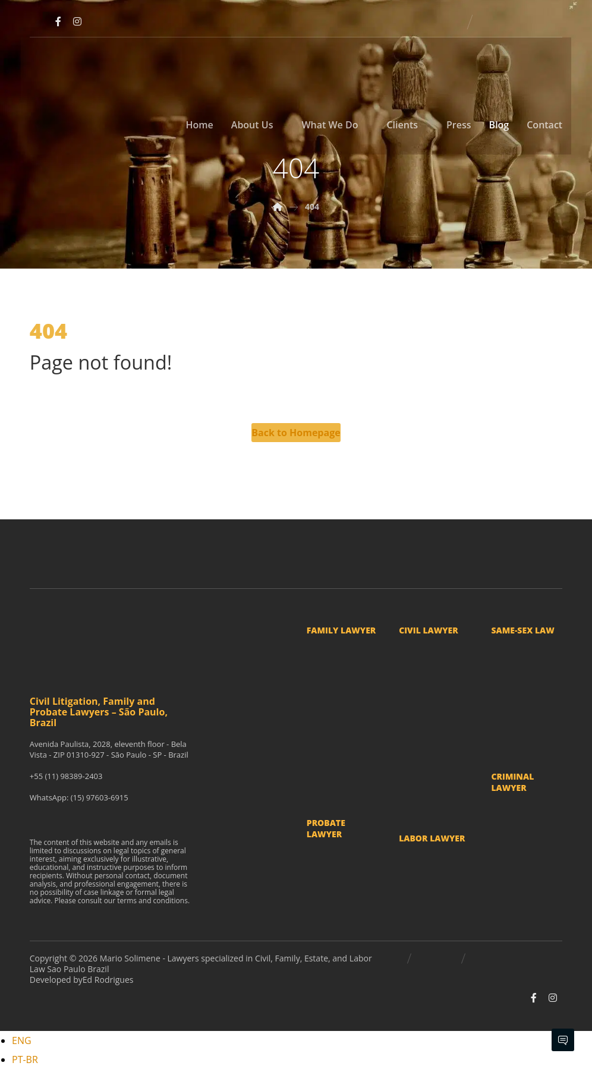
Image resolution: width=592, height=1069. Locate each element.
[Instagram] (77, 21)
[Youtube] (39, 21)
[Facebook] (58, 21)
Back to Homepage (295, 432)
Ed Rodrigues (108, 979)
